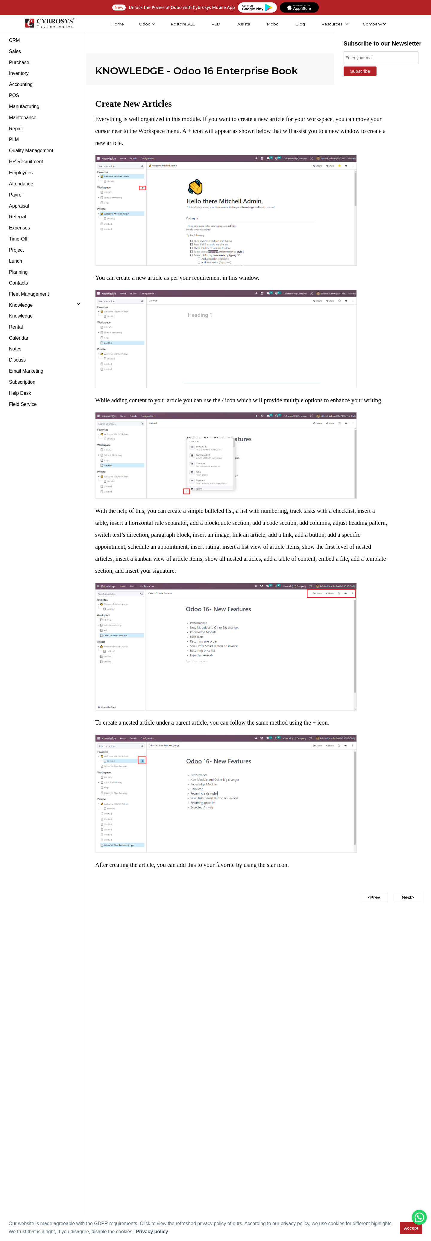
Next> (408, 897)
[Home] (49, 24)
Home (117, 24)
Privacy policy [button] (152, 1231)
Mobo (272, 24)
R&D (215, 24)
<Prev (374, 897)
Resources (331, 24)
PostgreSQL (182, 24)
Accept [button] (411, 1228)
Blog (299, 24)
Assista (243, 24)
